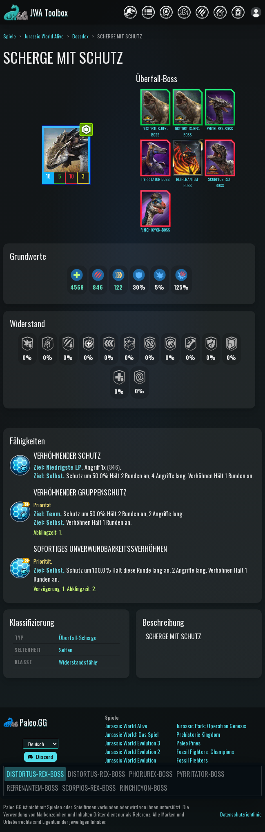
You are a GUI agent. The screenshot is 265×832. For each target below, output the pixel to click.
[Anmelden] (256, 12)
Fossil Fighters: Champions (205, 751)
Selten (65, 649)
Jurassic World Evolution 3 (132, 742)
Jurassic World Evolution (130, 760)
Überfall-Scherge (77, 637)
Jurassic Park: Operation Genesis (211, 725)
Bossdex (80, 36)
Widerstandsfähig (78, 662)
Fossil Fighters (192, 760)
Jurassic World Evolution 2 (132, 751)
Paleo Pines (188, 742)
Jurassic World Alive (44, 36)
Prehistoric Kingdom (198, 734)
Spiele (9, 36)
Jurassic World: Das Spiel (131, 734)
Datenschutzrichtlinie (241, 814)
